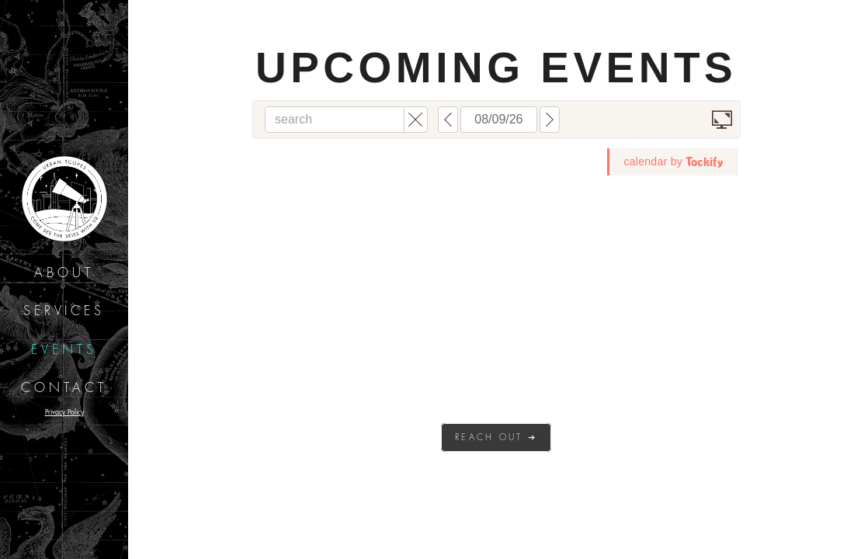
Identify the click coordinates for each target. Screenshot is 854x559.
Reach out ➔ (496, 437)
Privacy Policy (64, 412)
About (64, 273)
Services (64, 311)
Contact (64, 388)
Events (64, 350)
